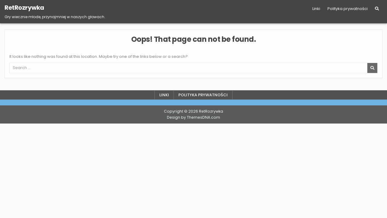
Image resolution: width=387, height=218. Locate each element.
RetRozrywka (24, 7)
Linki (316, 9)
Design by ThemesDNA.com (193, 117)
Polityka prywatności (347, 9)
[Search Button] (376, 8)
